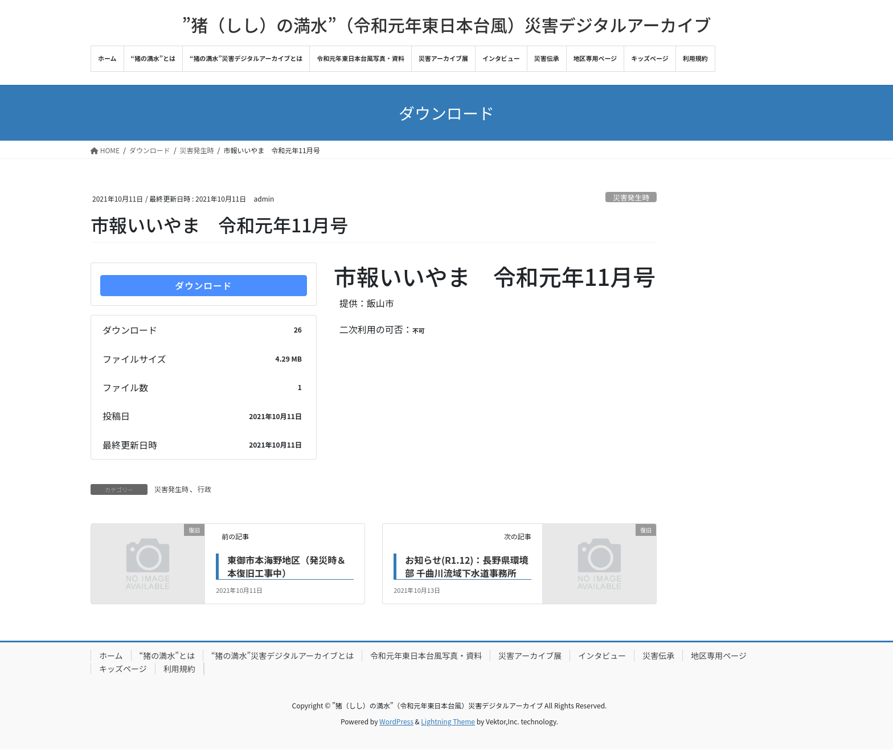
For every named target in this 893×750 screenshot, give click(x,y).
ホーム (111, 656)
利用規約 (179, 669)
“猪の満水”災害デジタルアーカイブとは (282, 656)
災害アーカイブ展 (530, 656)
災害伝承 (658, 656)
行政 (204, 489)
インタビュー (602, 656)
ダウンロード (203, 286)
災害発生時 (631, 197)
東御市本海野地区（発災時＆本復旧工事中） (286, 567)
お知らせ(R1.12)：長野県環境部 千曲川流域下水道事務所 (466, 567)
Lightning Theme (448, 722)
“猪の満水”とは (167, 656)
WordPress (396, 722)
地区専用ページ (719, 656)
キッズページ (123, 669)
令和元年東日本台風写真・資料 (426, 656)
